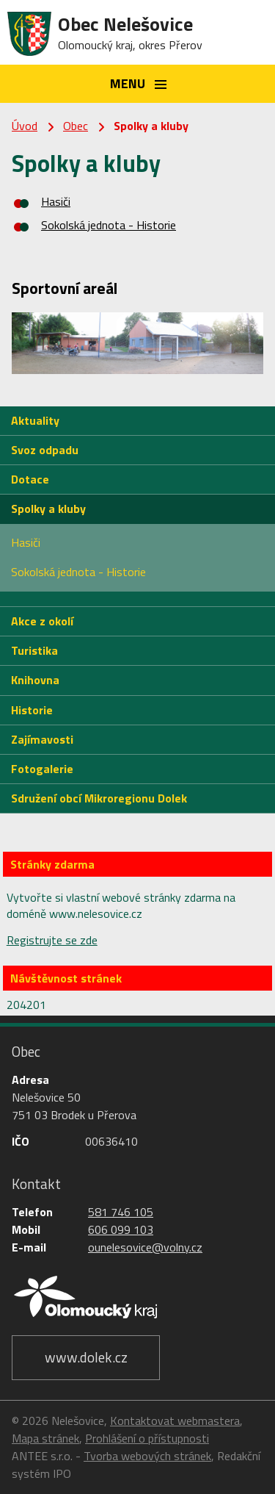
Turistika (34, 650)
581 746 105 (120, 1212)
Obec (75, 125)
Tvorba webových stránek (147, 1456)
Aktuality (35, 420)
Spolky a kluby (48, 508)
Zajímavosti (42, 739)
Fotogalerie (42, 768)
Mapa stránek (45, 1438)
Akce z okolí (42, 621)
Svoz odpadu (44, 450)
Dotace (30, 479)
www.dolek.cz (86, 1357)
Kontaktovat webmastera (175, 1420)
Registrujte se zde (52, 940)
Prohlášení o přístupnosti (147, 1438)
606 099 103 (120, 1229)
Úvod (24, 125)
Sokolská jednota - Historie (108, 225)
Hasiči (55, 201)
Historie (32, 710)
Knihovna (35, 680)
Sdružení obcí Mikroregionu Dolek (99, 798)
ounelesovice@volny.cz (145, 1247)
